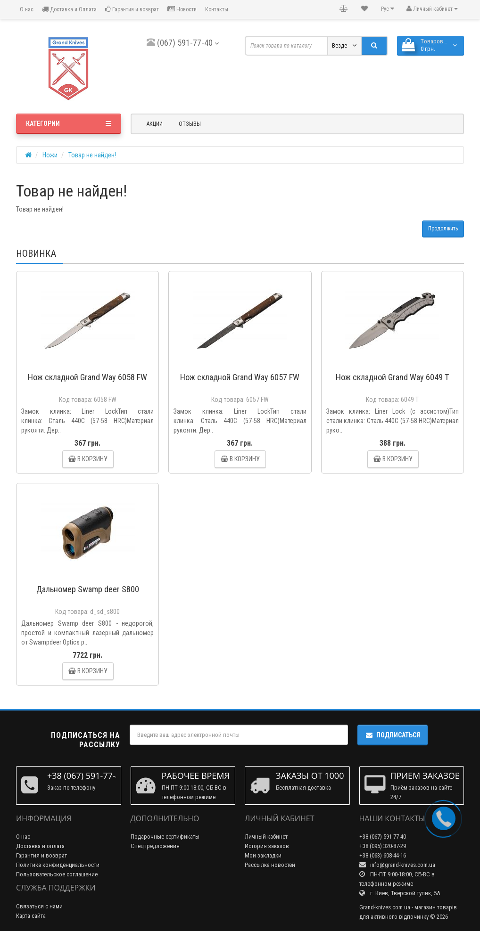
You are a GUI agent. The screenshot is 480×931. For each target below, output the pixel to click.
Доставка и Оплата (69, 9)
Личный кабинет (266, 836)
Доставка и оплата (40, 845)
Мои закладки (263, 855)
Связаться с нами (39, 906)
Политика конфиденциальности (57, 864)
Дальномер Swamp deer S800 (87, 589)
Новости (182, 9)
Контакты (216, 9)
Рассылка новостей (270, 864)
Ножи (50, 155)
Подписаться (392, 735)
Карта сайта (31, 915)
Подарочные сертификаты (165, 836)
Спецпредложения (155, 845)
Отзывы (190, 124)
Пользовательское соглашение (57, 874)
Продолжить (443, 228)
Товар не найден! (92, 155)
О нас (25, 9)
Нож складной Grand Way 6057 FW (239, 377)
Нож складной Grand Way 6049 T (392, 377)
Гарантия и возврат (132, 9)
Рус (387, 8)
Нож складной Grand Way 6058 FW (87, 377)
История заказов (267, 845)
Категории (68, 123)
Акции (155, 124)
